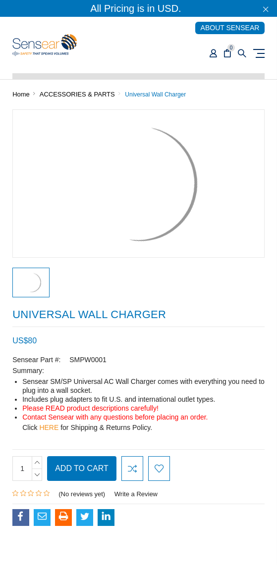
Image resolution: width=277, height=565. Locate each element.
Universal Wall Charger (155, 94)
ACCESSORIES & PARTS (77, 94)
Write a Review (136, 494)
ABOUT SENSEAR (230, 28)
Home (21, 94)
